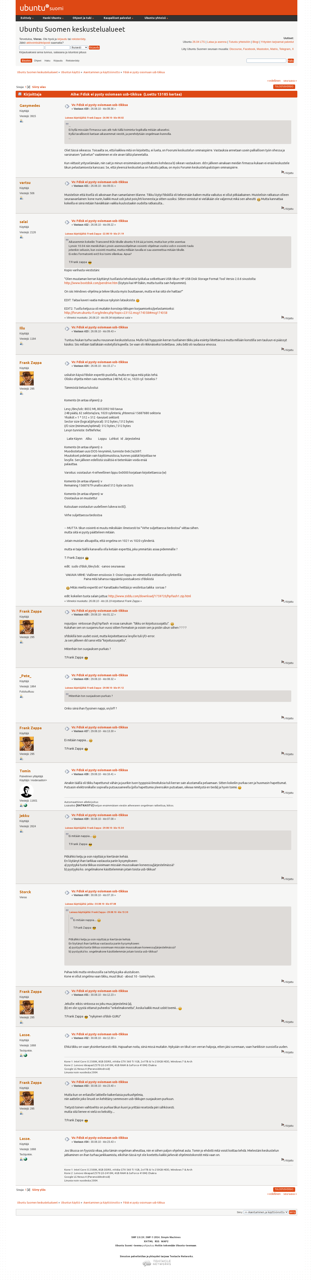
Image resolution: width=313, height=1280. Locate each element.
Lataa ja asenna (217, 41)
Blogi (256, 41)
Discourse (236, 49)
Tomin (25, 771)
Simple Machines (171, 1237)
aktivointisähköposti (38, 42)
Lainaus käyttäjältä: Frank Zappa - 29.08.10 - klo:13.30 (94, 828)
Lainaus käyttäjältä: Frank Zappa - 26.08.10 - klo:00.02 (94, 118)
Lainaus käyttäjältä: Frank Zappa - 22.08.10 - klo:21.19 (94, 234)
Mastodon (263, 49)
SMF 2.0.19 (137, 1237)
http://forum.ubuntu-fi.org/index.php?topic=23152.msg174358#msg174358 (115, 312)
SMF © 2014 (153, 1237)
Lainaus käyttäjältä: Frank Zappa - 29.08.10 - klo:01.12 (94, 688)
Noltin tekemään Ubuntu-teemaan (175, 1245)
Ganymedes (30, 105)
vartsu (25, 182)
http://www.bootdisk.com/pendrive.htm (91, 283)
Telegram (284, 49)
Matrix (274, 49)
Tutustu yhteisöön (239, 41)
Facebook (249, 49)
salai (24, 222)
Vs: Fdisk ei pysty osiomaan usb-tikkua (100, 105)
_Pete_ (25, 676)
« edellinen (274, 80)
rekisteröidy (78, 39)
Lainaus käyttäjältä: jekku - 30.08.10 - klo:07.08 (90, 904)
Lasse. (25, 1035)
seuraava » (290, 80)
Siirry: (240, 1212)
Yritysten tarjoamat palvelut (277, 41)
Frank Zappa (31, 363)
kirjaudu (62, 39)
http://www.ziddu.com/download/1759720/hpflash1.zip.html (149, 596)
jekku (24, 816)
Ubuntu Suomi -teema (128, 1245)
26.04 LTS (198, 41)
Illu (22, 328)
